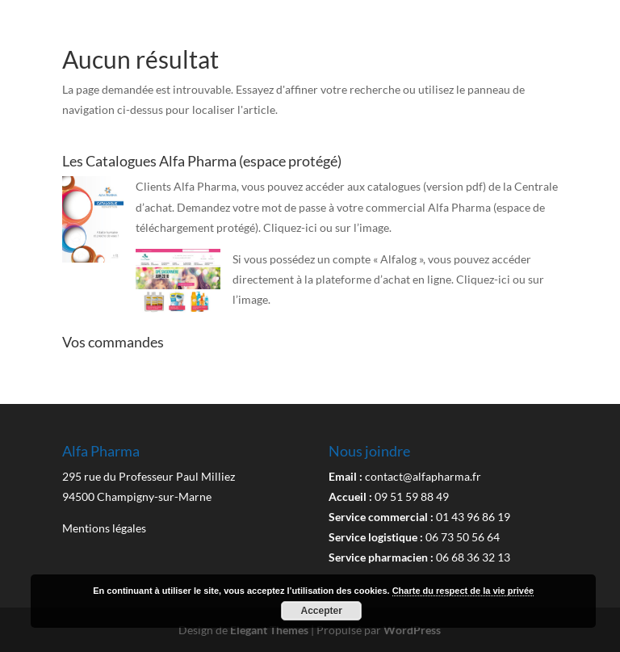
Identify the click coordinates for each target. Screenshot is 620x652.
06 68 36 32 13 (473, 557)
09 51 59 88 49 (412, 496)
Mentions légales (104, 528)
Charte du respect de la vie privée (463, 590)
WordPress (412, 630)
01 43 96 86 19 (473, 517)
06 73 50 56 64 (462, 537)
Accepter (321, 610)
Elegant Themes (269, 630)
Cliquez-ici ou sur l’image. (327, 227)
